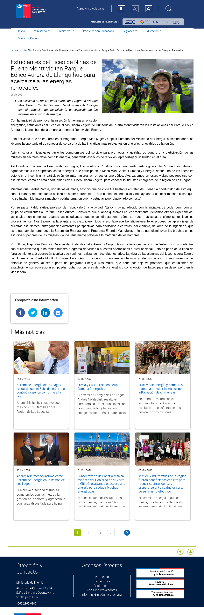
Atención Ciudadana (90, 8)
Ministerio (42, 31)
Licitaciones (102, 581)
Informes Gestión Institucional (102, 594)
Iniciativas (66, 31)
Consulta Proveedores (102, 590)
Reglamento (102, 586)
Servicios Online (28, 38)
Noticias (22, 50)
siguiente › (127, 533)
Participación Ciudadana (98, 31)
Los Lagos (34, 50)
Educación (153, 31)
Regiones (130, 31)
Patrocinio (102, 577)
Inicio (21, 31)
